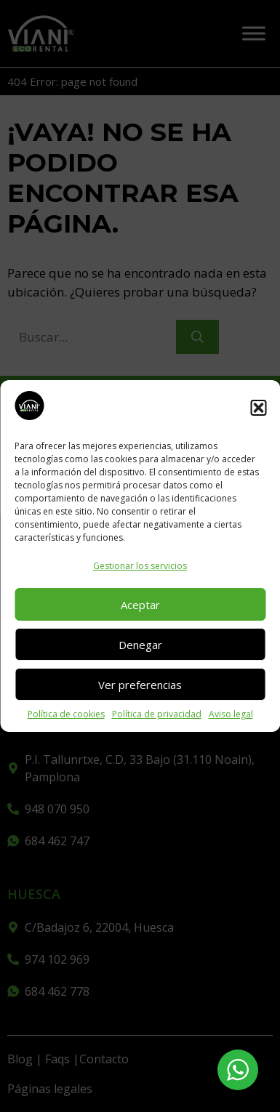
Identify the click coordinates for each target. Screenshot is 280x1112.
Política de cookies (66, 714)
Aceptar (140, 604)
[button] (258, 407)
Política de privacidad (156, 714)
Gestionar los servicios (140, 566)
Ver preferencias (140, 684)
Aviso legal (231, 714)
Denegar (140, 644)
